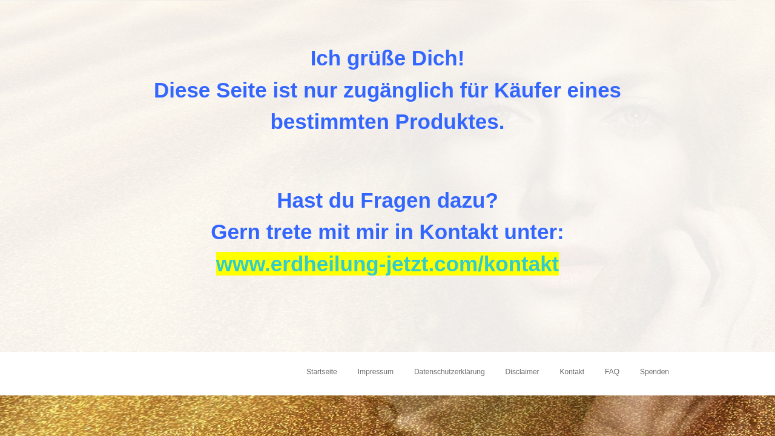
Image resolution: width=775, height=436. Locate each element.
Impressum (376, 372)
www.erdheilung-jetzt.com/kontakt (387, 264)
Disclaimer (522, 372)
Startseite (321, 372)
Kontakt (571, 372)
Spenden (654, 372)
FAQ (612, 372)
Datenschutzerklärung (449, 372)
